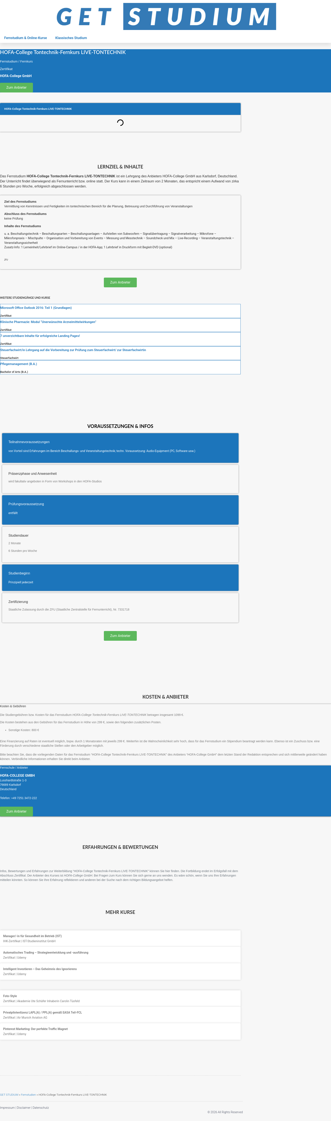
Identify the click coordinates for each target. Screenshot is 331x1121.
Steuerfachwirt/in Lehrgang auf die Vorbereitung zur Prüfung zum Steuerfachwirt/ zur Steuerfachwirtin (73, 350)
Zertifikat (5, 315)
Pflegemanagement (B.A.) (18, 364)
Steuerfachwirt (9, 358)
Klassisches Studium (71, 38)
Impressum (7, 1107)
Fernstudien (28, 1094)
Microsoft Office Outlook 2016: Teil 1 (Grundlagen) (36, 308)
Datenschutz (41, 1107)
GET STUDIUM (9, 1094)
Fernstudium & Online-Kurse (25, 38)
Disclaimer (24, 1107)
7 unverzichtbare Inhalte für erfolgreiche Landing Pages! (40, 336)
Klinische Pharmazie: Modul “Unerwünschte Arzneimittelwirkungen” (48, 322)
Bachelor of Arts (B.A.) (14, 371)
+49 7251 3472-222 (24, 798)
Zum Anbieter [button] (16, 88)
